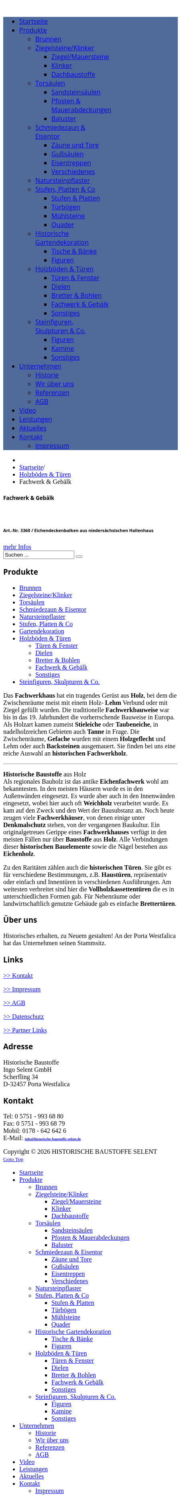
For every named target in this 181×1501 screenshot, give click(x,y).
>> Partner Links (25, 1030)
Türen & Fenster (56, 645)
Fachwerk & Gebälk (61, 667)
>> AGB (14, 1002)
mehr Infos (17, 546)
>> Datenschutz (23, 1016)
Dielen (44, 652)
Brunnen (30, 587)
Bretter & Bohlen (57, 660)
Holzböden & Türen (45, 474)
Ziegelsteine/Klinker (45, 595)
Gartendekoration (41, 631)
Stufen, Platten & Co (46, 623)
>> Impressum (22, 989)
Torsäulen (32, 602)
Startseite (31, 467)
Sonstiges (47, 674)
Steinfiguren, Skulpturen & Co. (59, 681)
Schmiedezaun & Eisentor (52, 609)
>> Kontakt (18, 975)
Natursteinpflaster (42, 616)
